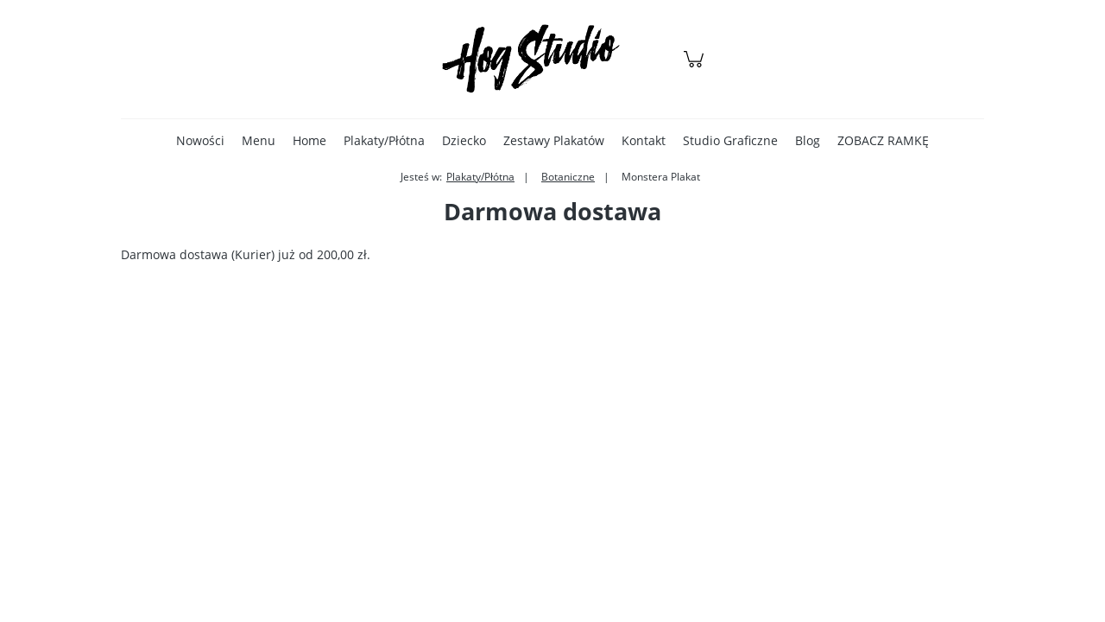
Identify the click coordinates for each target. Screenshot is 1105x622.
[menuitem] (200, 140)
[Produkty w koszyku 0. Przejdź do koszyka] (696, 68)
